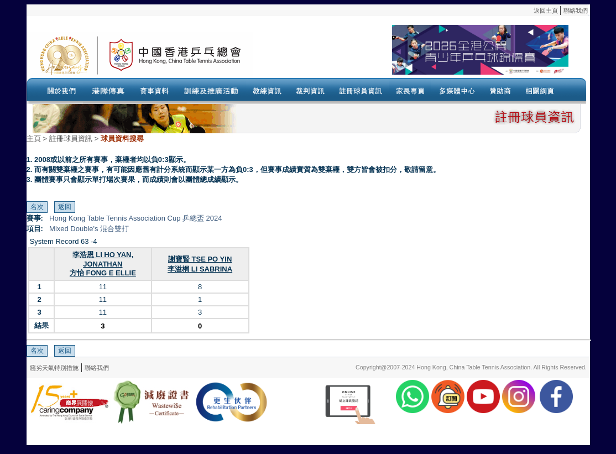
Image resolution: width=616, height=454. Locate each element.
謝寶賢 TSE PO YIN (200, 259)
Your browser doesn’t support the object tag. (410, 54)
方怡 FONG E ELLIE (103, 273)
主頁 (34, 138)
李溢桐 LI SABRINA (200, 269)
